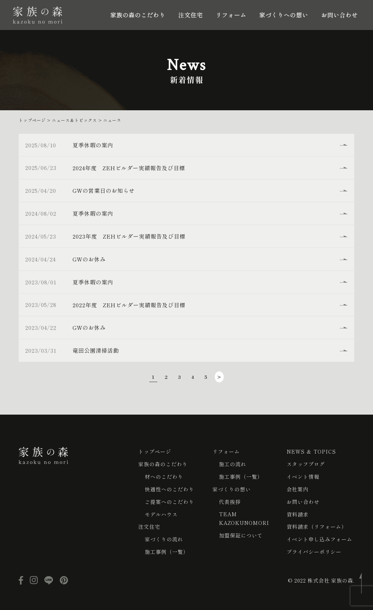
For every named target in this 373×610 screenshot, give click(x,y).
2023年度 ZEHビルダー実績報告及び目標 (130, 236)
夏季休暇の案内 (94, 145)
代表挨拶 (230, 500)
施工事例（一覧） (167, 549)
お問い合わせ (339, 15)
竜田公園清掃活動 (97, 350)
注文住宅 (190, 15)
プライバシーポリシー (314, 549)
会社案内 (298, 488)
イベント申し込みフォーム (319, 537)
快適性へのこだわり (169, 488)
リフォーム (231, 15)
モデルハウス (161, 513)
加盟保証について (241, 534)
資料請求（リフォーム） (317, 525)
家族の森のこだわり (137, 15)
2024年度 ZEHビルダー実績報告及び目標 (130, 167)
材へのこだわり (164, 476)
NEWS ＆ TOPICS (311, 451)
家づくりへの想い (283, 15)
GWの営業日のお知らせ (105, 190)
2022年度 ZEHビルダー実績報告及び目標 (130, 304)
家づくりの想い (231, 488)
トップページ (154, 451)
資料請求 (298, 513)
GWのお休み (90, 259)
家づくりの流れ (164, 537)
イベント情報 (303, 476)
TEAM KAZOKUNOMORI (244, 517)
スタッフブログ (306, 463)
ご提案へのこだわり (169, 500)
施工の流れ (232, 463)
